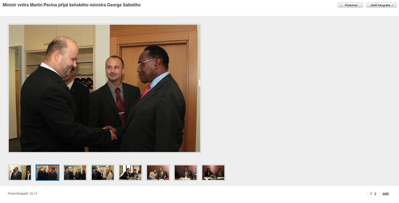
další (386, 193)
